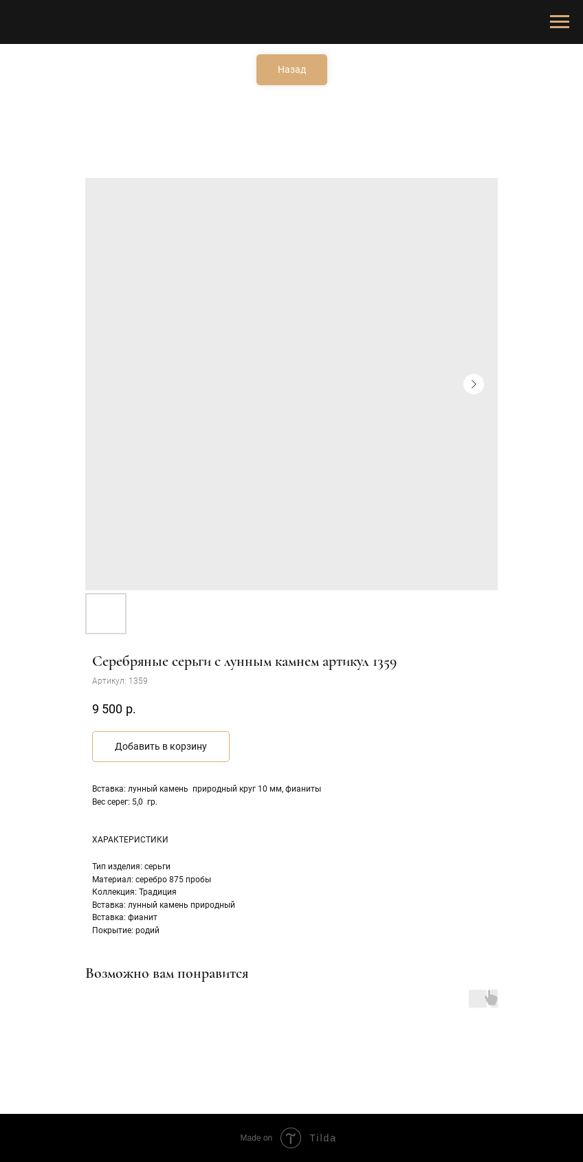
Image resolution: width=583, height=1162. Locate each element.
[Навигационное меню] (559, 22)
